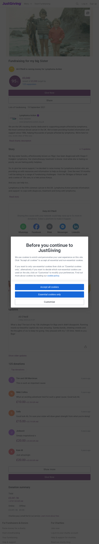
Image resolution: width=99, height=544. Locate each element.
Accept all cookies (49, 287)
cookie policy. (53, 275)
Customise (49, 302)
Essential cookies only (49, 294)
